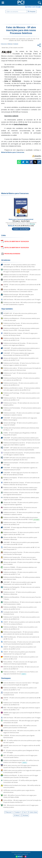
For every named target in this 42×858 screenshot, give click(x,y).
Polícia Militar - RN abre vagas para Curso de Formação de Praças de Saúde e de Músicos (22, 801)
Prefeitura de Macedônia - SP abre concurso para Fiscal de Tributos (22, 598)
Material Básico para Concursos (12, 152)
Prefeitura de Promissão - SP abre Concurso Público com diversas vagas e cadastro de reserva (21, 364)
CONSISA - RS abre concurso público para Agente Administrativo (19, 736)
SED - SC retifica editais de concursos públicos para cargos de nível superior (22, 741)
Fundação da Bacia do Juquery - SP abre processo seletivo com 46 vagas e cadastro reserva (21, 454)
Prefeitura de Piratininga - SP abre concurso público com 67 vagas (21, 394)
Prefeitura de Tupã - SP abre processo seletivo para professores (19, 374)
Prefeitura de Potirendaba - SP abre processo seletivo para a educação (22, 409)
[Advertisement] (21, 19)
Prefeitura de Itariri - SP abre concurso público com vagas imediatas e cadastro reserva (21, 513)
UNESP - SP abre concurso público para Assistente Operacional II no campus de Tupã (19, 653)
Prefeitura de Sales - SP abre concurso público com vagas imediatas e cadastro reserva (21, 414)
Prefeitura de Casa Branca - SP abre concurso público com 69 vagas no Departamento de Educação (21, 271)
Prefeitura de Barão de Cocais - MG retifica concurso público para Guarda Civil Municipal (20, 726)
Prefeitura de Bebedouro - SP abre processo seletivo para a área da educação (21, 319)
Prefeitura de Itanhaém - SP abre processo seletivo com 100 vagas (20, 464)
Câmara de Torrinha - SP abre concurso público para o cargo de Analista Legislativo (20, 503)
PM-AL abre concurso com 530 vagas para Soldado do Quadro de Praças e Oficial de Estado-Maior (20, 766)
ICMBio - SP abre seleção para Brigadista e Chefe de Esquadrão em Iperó (19, 434)
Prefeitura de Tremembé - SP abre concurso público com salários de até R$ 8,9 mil (21, 618)
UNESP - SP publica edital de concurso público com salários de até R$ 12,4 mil (19, 648)
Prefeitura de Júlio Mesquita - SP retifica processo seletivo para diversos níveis (21, 578)
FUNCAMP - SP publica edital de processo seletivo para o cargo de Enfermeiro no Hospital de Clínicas (21, 349)
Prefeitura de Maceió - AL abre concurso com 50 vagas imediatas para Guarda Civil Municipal (20, 776)
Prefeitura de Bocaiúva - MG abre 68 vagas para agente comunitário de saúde (21, 721)
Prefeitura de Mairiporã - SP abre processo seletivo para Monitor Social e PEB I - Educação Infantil (21, 329)
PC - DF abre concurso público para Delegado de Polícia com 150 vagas (21, 751)
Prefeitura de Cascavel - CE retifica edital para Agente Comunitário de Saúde (20, 781)
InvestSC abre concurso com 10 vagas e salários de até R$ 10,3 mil (21, 746)
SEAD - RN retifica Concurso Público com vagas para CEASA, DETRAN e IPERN (19, 796)
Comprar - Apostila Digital (21, 229)
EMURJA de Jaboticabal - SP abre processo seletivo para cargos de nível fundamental (21, 498)
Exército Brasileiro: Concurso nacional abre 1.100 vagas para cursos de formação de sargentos (21, 684)
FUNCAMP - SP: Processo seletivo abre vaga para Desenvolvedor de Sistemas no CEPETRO (18, 354)
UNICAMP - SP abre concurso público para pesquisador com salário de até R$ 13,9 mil (21, 543)
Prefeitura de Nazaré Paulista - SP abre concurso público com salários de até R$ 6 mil (21, 379)
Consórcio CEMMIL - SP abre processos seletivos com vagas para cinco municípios (20, 568)
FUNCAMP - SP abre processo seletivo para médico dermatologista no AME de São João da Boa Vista (19, 266)
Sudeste (16, 812)
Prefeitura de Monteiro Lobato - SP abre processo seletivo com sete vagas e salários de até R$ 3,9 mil (21, 389)
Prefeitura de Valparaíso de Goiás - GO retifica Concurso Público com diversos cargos (21, 761)
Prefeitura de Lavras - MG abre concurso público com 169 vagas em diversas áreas (21, 731)
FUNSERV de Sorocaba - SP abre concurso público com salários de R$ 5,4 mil (20, 658)
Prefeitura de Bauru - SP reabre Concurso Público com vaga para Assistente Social (20, 673)
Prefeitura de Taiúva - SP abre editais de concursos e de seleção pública (21, 404)
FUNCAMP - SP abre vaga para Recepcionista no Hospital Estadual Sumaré (21, 528)
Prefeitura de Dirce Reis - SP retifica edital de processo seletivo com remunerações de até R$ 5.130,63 (21, 518)
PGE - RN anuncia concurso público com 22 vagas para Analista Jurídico (20, 806)
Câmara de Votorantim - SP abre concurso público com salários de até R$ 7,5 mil (20, 359)
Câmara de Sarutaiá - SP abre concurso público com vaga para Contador (21, 563)
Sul (23, 812)
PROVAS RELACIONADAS (12, 253)
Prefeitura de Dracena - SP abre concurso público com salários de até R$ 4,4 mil (20, 384)
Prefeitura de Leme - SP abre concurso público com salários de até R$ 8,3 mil (19, 523)
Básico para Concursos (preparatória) (21, 219)
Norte (16, 815)
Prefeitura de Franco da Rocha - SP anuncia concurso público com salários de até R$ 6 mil (20, 508)
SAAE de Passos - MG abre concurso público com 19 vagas (21, 299)
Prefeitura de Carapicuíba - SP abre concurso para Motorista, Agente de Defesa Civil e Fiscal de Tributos (20, 558)
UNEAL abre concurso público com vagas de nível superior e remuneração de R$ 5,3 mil (22, 771)
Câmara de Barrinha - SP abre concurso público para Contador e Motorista (20, 538)
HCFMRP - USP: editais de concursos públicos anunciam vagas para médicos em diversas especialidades (21, 449)
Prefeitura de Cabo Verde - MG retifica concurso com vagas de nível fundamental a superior (22, 303)
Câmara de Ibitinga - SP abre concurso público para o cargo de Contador (20, 424)
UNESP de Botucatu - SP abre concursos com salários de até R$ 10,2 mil (21, 638)
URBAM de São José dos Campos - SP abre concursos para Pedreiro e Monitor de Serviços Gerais (21, 483)
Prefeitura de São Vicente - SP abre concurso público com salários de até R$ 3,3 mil (21, 339)
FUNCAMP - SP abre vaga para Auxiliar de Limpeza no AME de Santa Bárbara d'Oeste (20, 474)
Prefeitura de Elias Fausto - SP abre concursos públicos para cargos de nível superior (20, 324)
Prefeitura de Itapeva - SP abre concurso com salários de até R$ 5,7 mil (21, 478)
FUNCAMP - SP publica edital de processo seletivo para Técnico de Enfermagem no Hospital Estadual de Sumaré (21, 439)
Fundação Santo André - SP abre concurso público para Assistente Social (21, 613)
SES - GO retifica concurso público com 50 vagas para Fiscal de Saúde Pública (20, 756)
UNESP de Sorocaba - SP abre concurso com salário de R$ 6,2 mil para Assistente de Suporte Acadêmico (21, 643)
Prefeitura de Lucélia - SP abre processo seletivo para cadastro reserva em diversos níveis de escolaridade (20, 488)
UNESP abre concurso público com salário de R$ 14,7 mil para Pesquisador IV (21, 548)
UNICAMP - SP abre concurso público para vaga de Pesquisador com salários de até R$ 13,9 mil (19, 583)
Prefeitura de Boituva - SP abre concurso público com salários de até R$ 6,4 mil (20, 628)
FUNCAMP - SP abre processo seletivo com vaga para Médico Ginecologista (20, 419)
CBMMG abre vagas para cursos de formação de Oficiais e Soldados (21, 714)
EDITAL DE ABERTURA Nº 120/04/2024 (17, 241)
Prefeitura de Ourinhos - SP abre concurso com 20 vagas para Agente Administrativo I (21, 493)
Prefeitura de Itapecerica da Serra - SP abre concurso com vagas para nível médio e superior (21, 444)
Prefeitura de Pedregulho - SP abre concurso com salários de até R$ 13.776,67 (21, 588)
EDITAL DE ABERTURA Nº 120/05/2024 (17, 247)
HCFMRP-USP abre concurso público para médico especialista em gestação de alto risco (19, 459)
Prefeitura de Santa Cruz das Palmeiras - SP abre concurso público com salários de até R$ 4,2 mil (21, 275)
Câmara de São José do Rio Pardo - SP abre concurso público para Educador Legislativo (20, 280)
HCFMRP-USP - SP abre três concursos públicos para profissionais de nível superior (20, 314)
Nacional (8, 812)
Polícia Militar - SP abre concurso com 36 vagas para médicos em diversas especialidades (20, 663)
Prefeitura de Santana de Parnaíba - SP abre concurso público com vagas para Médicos (20, 344)
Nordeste (24, 815)
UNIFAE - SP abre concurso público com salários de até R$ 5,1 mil (21, 285)
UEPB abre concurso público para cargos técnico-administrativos (19, 791)
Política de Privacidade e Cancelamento (21, 852)
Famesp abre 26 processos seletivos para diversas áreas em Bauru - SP (21, 429)
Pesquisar (32, 11)
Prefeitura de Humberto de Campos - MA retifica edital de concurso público (21, 786)
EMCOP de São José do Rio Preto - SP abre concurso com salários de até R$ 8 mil (21, 668)
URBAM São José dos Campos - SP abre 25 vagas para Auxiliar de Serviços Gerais (20, 334)
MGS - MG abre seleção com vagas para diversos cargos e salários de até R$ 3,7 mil (21, 709)
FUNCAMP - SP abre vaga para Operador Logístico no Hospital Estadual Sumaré (20, 469)
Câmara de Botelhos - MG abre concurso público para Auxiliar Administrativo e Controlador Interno (20, 290)
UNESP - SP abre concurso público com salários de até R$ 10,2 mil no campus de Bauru (21, 623)
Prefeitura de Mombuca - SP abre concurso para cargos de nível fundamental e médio (22, 603)
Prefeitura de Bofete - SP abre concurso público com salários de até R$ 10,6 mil (20, 608)
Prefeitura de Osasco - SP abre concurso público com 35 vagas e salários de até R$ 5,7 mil (21, 533)
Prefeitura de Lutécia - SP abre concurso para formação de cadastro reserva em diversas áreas (22, 369)
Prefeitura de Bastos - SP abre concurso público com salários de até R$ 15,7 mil (20, 573)
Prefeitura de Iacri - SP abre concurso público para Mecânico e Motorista (19, 593)
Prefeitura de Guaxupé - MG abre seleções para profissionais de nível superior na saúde (18, 295)
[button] (2, 2)
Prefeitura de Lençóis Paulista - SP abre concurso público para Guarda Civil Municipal (21, 553)
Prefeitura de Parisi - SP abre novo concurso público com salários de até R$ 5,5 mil (21, 399)
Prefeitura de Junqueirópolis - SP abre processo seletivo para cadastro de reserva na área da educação (21, 633)
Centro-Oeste (32, 812)
